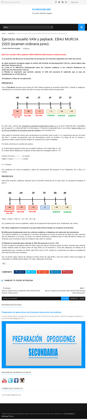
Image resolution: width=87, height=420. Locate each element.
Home (4, 34)
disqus (82, 299)
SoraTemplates (69, 415)
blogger (65, 299)
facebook (73, 299)
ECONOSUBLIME (41, 9)
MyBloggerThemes (8, 417)
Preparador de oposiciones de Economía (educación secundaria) (31, 313)
